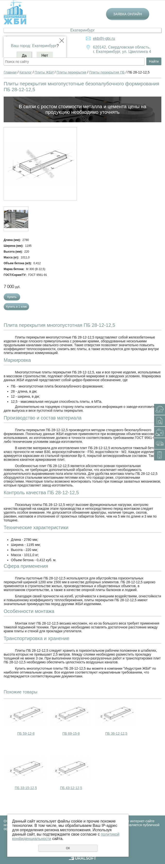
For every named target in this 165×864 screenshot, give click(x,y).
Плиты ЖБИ (44, 72)
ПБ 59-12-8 (25, 733)
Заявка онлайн (127, 14)
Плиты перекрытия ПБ (107, 72)
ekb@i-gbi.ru (104, 38)
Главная (10, 72)
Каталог (25, 72)
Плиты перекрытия (71, 72)
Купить (11, 297)
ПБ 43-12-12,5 (71, 788)
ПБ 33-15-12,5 (26, 788)
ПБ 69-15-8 (71, 733)
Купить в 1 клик (16, 306)
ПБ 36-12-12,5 (116, 733)
